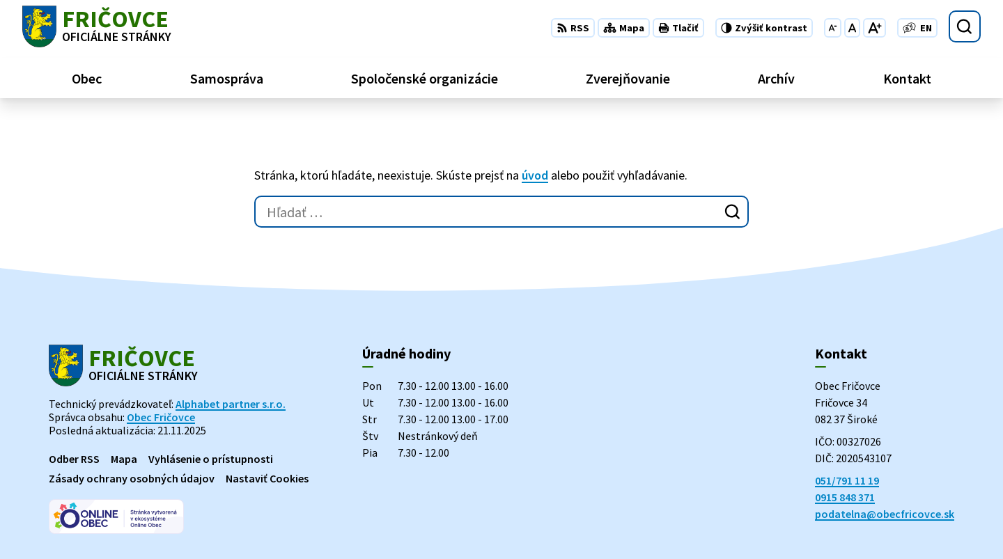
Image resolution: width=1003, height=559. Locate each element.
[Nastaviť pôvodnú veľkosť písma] (852, 28)
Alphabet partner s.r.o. (231, 404)
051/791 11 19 (847, 480)
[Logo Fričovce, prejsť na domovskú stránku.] (96, 26)
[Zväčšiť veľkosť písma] (874, 28)
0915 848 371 (845, 497)
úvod (535, 175)
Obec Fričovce (161, 417)
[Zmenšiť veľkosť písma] (832, 28)
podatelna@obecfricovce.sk (884, 514)
